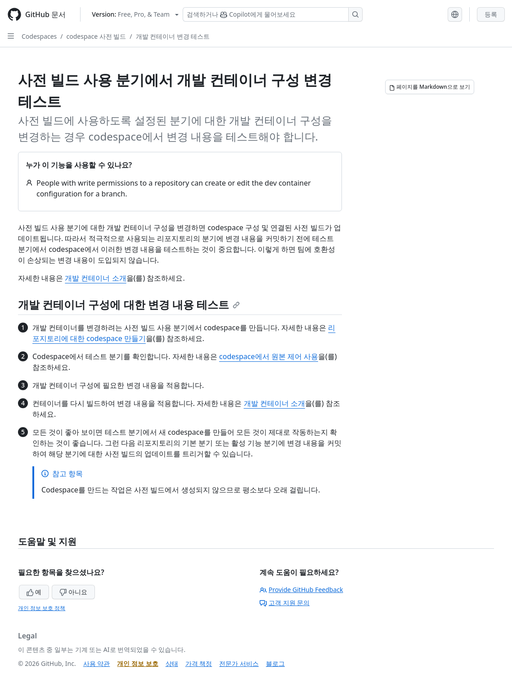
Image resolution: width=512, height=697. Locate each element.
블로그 (275, 663)
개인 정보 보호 (137, 663)
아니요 (73, 592)
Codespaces (39, 36)
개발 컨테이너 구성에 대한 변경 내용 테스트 (129, 304)
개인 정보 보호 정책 (41, 608)
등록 (491, 14)
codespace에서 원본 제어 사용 (268, 356)
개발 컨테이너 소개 (95, 278)
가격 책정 (198, 663)
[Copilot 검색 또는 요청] (273, 14)
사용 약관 (96, 663)
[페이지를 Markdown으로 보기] (429, 87)
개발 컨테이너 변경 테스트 (173, 36)
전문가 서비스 (239, 663)
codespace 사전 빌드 (96, 36)
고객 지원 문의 (285, 602)
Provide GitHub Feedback (301, 589)
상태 (172, 663)
